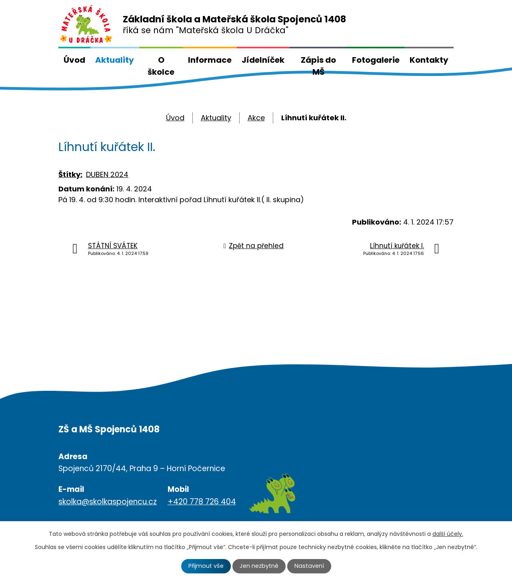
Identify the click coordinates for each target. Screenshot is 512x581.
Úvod (74, 60)
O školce (161, 66)
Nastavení (309, 566)
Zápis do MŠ (318, 66)
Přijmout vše (206, 566)
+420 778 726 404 (202, 501)
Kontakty (429, 60)
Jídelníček (263, 60)
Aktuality (114, 60)
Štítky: (70, 174)
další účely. (447, 534)
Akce (256, 118)
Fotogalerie (376, 60)
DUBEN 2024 (107, 174)
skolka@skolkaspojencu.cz (107, 501)
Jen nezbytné (259, 566)
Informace (210, 60)
